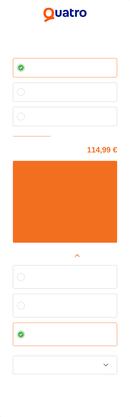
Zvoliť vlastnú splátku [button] (33, 134)
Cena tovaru (24, 148)
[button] (65, 255)
